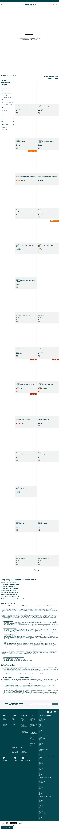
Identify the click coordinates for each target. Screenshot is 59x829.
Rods (23, 12)
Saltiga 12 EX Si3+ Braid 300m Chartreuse (47, 176)
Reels (17, 12)
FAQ (22, 753)
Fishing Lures (5, 91)
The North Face (42, 719)
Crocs (40, 727)
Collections (4, 725)
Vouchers (22, 728)
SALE (31, 744)
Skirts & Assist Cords (7, 102)
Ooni (40, 739)
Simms (40, 732)
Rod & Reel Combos (33, 724)
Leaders (5, 100)
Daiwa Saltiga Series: (8, 636)
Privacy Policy (23, 751)
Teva (40, 733)
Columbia (41, 726)
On (40, 731)
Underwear (5, 723)
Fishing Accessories (33, 723)
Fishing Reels (32, 718)
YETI (40, 724)
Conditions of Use (24, 752)
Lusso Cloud (41, 721)
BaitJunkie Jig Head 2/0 (43, 523)
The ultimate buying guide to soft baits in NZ (13, 657)
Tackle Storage (6, 97)
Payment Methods (24, 755)
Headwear (4, 726)
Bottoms (4, 721)
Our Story (13, 750)
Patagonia (41, 718)
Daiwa (40, 716)
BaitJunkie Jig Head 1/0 (43, 558)
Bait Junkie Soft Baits (53, 632)
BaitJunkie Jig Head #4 (21, 558)
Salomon (41, 723)
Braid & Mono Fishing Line (8, 105)
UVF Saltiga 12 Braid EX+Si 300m (23, 419)
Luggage (31, 737)
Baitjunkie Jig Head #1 (21, 523)
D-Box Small (41, 315)
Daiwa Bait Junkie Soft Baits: (10, 643)
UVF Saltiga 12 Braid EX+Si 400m (45, 384)
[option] (17, 113)
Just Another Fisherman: (8, 685)
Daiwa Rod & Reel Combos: (9, 639)
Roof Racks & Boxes (33, 733)
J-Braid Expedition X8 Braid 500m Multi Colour (47, 211)
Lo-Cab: (5, 687)
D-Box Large (41, 349)
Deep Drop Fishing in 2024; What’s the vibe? (13, 655)
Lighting (22, 719)
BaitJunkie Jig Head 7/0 (21, 454)
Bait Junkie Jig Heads (9, 634)
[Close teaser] (13, 825)
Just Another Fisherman (43, 729)
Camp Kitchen (23, 723)
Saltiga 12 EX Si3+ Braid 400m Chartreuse (25, 176)
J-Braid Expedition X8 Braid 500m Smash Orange (25, 246)
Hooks (4, 95)
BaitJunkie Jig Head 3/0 (21, 488)
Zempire (40, 758)
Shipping (22, 748)
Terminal (36, 12)
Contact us (14, 753)
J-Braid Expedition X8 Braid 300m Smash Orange (25, 281)
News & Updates (15, 752)
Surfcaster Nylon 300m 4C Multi (23, 315)
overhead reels (38, 622)
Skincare (31, 738)
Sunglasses (32, 745)
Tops (3, 720)
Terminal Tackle (6, 93)
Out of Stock (5, 129)
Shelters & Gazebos (24, 720)
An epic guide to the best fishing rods (12, 658)
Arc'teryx (41, 720)
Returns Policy (23, 750)
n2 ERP (43, 826)
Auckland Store (14, 748)
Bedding (22, 721)
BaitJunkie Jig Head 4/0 (43, 106)
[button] (1, 4)
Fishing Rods (32, 719)
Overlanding (32, 743)
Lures (29, 12)
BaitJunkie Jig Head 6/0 (21, 141)
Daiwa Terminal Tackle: (8, 631)
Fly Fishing (32, 720)
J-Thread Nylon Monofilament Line (24, 106)
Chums (40, 725)
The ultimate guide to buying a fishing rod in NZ (14, 659)
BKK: (4, 692)
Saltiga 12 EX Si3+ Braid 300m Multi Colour (24, 211)
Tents (22, 718)
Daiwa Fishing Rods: (8, 624)
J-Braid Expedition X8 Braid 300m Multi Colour (47, 246)
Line (43, 12)
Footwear (4, 719)
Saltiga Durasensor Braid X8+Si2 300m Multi (25, 385)
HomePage (3, 75)
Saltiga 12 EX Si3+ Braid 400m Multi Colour (46, 142)
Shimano (41, 782)
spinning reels (28, 622)
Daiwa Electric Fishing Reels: (9, 628)
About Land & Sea (15, 751)
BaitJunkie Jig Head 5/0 (43, 454)
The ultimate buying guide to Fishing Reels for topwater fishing (17, 660)
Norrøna (40, 730)
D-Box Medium (19, 349)
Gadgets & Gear (24, 731)
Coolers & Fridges (33, 740)
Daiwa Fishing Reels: (8, 621)
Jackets (4, 718)
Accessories (5, 724)
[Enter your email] (41, 704)
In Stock (4, 127)
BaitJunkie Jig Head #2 (43, 419)
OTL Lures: (5, 690)
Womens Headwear (24, 732)
